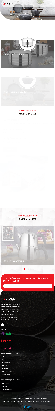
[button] (24, 269)
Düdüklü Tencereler (8, 360)
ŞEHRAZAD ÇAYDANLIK (14, 261)
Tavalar (4, 365)
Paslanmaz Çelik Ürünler (14, 55)
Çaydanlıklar (6, 362)
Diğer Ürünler (6, 374)
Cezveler (5, 368)
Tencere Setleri (7, 371)
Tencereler (5, 357)
